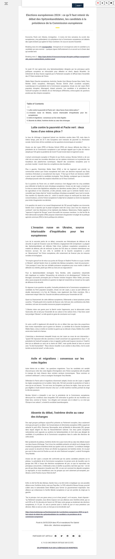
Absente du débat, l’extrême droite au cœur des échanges (49, 121)
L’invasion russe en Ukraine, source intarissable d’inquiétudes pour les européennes (57, 114)
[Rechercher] (107, 3)
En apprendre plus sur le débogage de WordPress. (57, 548)
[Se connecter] (98, 3)
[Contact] (111, 3)
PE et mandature (63, 523)
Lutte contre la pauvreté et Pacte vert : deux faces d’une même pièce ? (53, 110)
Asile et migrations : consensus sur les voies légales (47, 118)
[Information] (102, 3)
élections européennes (62, 525)
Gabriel (76, 523)
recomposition (47, 47)
